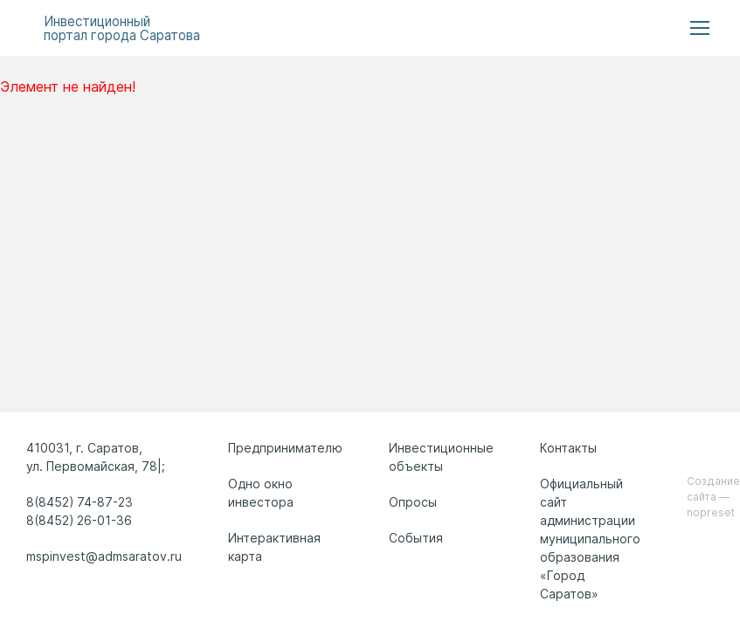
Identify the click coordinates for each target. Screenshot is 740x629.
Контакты (568, 447)
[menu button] (700, 28)
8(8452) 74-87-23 (79, 502)
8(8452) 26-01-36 (79, 520)
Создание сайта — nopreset (713, 496)
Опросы (413, 502)
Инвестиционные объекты (441, 456)
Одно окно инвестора (261, 492)
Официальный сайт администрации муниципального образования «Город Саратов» (590, 538)
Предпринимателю (285, 447)
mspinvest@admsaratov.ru (104, 556)
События (416, 537)
